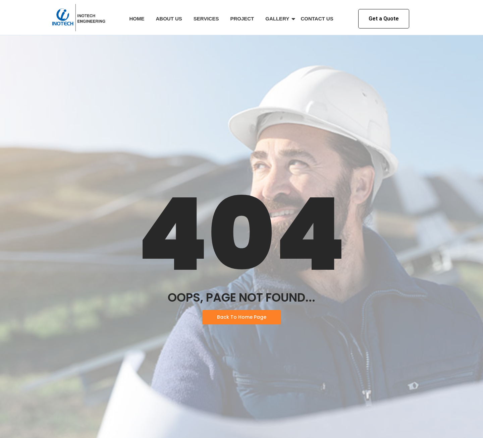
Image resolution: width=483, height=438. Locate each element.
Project (242, 18)
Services (206, 18)
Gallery (278, 19)
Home (137, 18)
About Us (169, 18)
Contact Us (317, 18)
